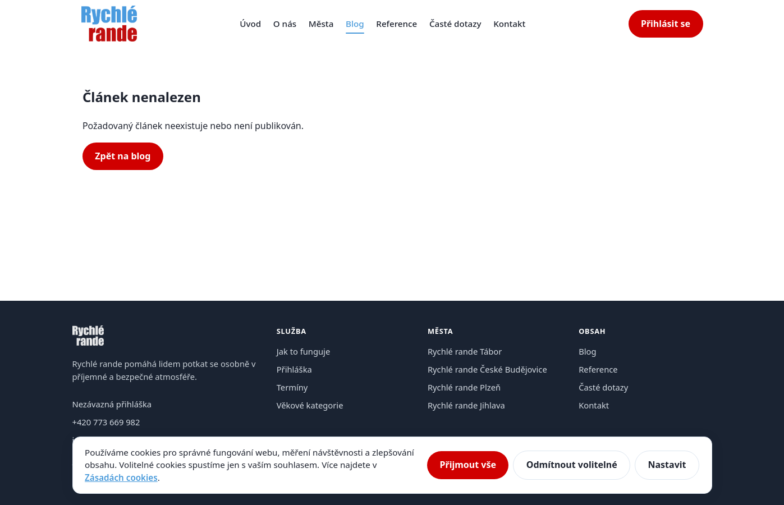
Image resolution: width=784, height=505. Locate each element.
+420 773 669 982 (106, 422)
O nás (284, 23)
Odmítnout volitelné (571, 464)
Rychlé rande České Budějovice (487, 369)
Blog (355, 23)
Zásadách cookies (121, 477)
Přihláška (294, 369)
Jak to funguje (304, 351)
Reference (396, 23)
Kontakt (509, 23)
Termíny (292, 387)
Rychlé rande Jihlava (466, 405)
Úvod (250, 23)
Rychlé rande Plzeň (464, 387)
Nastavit (667, 464)
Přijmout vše (468, 464)
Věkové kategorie (310, 405)
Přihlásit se (665, 23)
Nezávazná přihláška (112, 404)
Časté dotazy (455, 23)
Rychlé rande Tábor (465, 351)
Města (321, 23)
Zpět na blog (122, 156)
